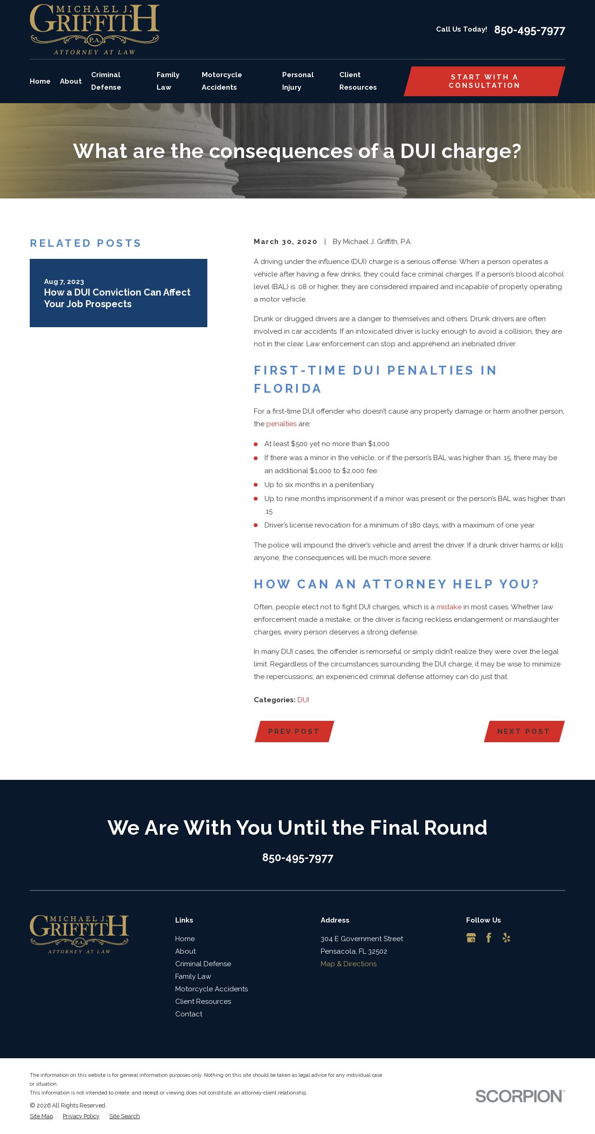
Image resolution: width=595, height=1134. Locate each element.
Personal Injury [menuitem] (298, 81)
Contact (188, 1014)
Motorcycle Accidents (211, 989)
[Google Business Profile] (471, 938)
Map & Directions (349, 964)
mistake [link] (449, 607)
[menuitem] (41, 1116)
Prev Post (294, 731)
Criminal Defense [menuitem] (106, 81)
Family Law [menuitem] (168, 81)
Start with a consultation (485, 81)
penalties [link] (281, 424)
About (185, 951)
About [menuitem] (71, 81)
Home (185, 939)
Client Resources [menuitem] (358, 81)
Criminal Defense (203, 964)
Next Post (524, 731)
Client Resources (203, 1001)
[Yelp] (506, 938)
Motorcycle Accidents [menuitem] (222, 81)
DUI (303, 700)
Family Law (193, 976)
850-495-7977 (529, 29)
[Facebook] (489, 938)
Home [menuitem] (40, 81)
